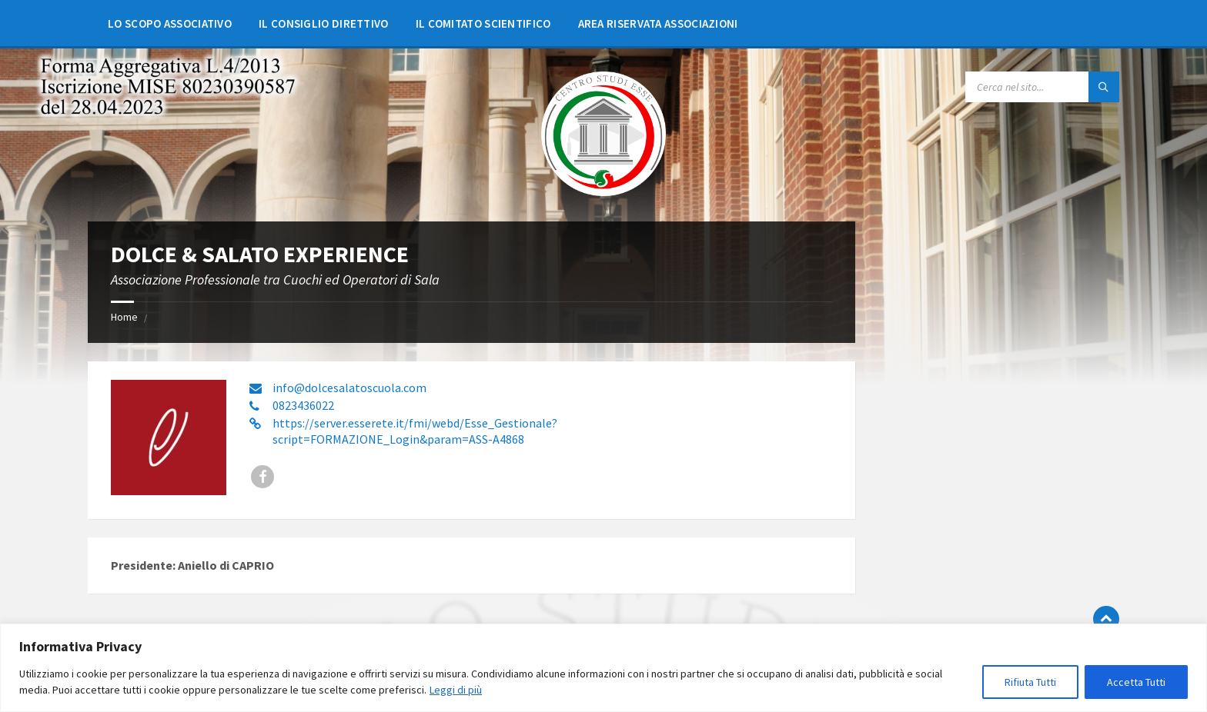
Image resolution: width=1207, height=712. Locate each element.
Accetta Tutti (1136, 682)
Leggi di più (456, 690)
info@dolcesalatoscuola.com (349, 387)
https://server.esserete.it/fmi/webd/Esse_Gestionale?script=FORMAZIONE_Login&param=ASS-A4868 (414, 431)
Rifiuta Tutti (1030, 682)
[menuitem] (169, 23)
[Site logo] (603, 191)
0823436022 (303, 405)
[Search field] (1042, 87)
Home (124, 317)
